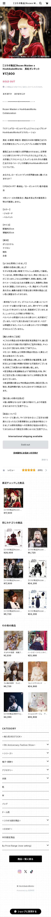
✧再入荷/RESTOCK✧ (12, 736)
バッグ (4, 804)
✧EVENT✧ (7, 829)
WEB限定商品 (8, 837)
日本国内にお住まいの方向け (25, 453)
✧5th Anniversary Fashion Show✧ (19, 745)
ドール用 (6, 812)
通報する (45, 460)
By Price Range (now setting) (16, 846)
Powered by (25, 890)
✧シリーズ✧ (7, 753)
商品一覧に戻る (25, 859)
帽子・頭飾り (7, 762)
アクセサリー (7, 770)
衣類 (4, 778)
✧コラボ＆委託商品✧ (11, 820)
